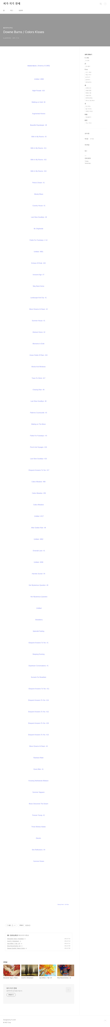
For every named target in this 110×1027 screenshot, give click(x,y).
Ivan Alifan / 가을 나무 (13, 943)
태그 (11, 10)
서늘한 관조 (88, 95)
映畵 (86, 114)
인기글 (92, 139)
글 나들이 (88, 66)
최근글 (86, 139)
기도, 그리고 (88, 123)
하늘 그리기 (88, 74)
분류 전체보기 (88, 54)
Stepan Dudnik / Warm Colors (16, 948)
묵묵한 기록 (88, 93)
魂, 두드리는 (89, 109)
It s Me (87, 58)
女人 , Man (88, 72)
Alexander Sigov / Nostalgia (15, 938)
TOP (105, 1020)
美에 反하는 (89, 82)
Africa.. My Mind (90, 100)
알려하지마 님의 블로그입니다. (14, 991)
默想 (86, 120)
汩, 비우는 (88, 106)
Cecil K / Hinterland (13, 941)
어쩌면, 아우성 (89, 111)
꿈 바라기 (88, 79)
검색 (100, 3)
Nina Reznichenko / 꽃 (14, 946)
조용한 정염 (88, 90)
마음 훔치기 (88, 117)
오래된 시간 (88, 88)
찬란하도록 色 (14, 935)
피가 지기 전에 (11, 3)
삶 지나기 (88, 77)
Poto (86, 69)
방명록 (21, 10)
